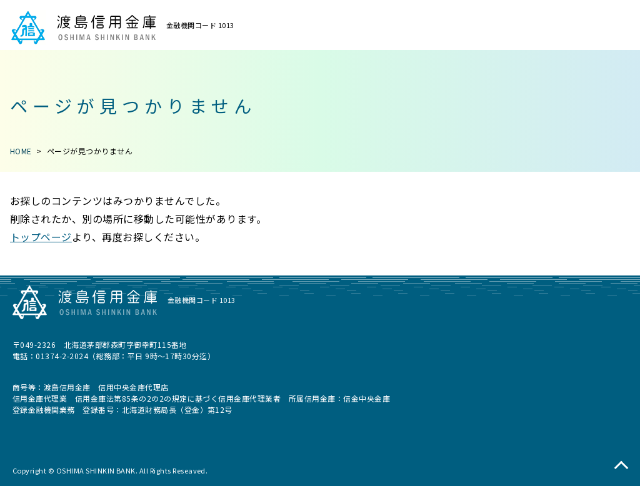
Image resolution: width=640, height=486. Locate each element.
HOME (21, 151)
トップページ (41, 236)
